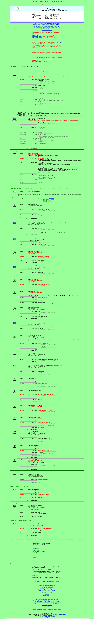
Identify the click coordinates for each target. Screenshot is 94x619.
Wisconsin (47, 28)
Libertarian (35, 549)
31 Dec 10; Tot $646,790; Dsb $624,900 (49, 312)
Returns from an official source (37, 34)
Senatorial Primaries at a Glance (53, 599)
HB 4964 (60, 42)
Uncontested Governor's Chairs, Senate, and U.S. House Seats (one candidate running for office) (47, 602)
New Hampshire (59, 25)
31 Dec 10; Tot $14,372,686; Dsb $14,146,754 (50, 81)
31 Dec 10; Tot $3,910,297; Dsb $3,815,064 (49, 397)
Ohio (34, 27)
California (54, 23)
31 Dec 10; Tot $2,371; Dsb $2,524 (48, 103)
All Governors (38, 151)
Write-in (34, 557)
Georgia (51, 24)
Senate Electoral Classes (35, 66)
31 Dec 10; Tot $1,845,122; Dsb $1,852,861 (49, 465)
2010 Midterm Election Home (47, 583)
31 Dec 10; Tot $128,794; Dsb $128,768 (49, 96)
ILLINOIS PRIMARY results (36, 35)
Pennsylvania (44, 27)
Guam (54, 24)
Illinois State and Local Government (47, 30)
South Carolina (58, 27)
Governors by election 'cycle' (47, 597)
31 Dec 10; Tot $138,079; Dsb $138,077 (49, 453)
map (14, 205)
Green (34, 548)
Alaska (39, 23)
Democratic (35, 543)
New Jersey (35, 26)
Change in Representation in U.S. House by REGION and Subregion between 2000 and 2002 (47, 609)
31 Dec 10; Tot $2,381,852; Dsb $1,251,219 (49, 285)
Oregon (40, 27)
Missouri (45, 25)
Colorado (57, 23)
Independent (35, 553)
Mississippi (41, 25)
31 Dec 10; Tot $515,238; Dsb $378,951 (49, 257)
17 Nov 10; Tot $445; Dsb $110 (47, 374)
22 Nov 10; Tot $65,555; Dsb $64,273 (48, 273)
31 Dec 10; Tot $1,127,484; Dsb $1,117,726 (49, 436)
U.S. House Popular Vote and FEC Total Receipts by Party (47, 586)
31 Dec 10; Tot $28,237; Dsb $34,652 (48, 245)
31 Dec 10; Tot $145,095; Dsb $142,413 (49, 413)
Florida (48, 24)
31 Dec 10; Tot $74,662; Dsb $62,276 (48, 229)
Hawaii (57, 24)
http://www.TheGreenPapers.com (48, 616)
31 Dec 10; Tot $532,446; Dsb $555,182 (49, 210)
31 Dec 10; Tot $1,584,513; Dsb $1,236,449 (49, 384)
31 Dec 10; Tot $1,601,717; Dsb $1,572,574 (49, 395)
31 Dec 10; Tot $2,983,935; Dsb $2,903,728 (49, 344)
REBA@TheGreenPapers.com (60, 614)
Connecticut (35, 24)
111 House (51, 198)
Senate (48, 595)
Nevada (55, 25)
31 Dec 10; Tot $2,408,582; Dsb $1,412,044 (49, 451)
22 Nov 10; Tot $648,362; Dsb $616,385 (49, 386)
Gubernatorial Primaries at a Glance (41, 599)
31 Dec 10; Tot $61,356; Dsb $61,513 (48, 137)
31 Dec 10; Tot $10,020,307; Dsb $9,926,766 (49, 83)
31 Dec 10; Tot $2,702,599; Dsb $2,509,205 (49, 360)
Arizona (47, 23)
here (60, 4)
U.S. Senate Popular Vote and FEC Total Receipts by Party (47, 585)
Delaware (39, 24)
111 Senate (29, 66)
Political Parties (14, 539)
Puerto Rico (48, 27)
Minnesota (37, 25)
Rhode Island (53, 27)
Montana (48, 25)
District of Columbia (44, 24)
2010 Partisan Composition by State (47, 605)
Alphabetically (40, 590)
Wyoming (51, 28)
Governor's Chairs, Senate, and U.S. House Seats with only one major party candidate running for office (47, 603)
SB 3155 (35, 47)
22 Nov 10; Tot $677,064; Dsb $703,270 (49, 329)
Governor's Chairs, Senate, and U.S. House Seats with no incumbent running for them (47, 601)
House (50, 595)
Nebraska (51, 25)
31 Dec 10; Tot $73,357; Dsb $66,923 (48, 425)
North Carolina (47, 26)
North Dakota (52, 26)
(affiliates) (38, 543)
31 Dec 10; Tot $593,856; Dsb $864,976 (49, 298)
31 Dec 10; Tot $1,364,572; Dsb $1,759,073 (49, 439)
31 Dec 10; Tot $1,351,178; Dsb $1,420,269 (49, 369)
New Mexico (39, 26)
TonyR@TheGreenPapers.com (53, 615)
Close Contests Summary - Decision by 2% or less (47, 587)
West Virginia (43, 28)
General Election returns (36, 61)
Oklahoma (37, 27)
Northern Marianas (57, 26)
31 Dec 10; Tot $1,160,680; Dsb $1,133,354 (49, 423)
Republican (35, 544)
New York (43, 26)
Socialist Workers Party (37, 551)
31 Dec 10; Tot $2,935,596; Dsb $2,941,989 (49, 347)
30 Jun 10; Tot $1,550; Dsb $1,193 (48, 133)
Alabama (36, 23)
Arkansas (50, 23)
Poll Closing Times (53, 590)
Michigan (34, 25)
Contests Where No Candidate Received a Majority (47, 588)
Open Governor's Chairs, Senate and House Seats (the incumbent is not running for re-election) (47, 600)
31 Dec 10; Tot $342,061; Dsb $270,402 (49, 411)
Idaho (59, 24)
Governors (44, 595)
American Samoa (43, 23)
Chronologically (46, 590)
